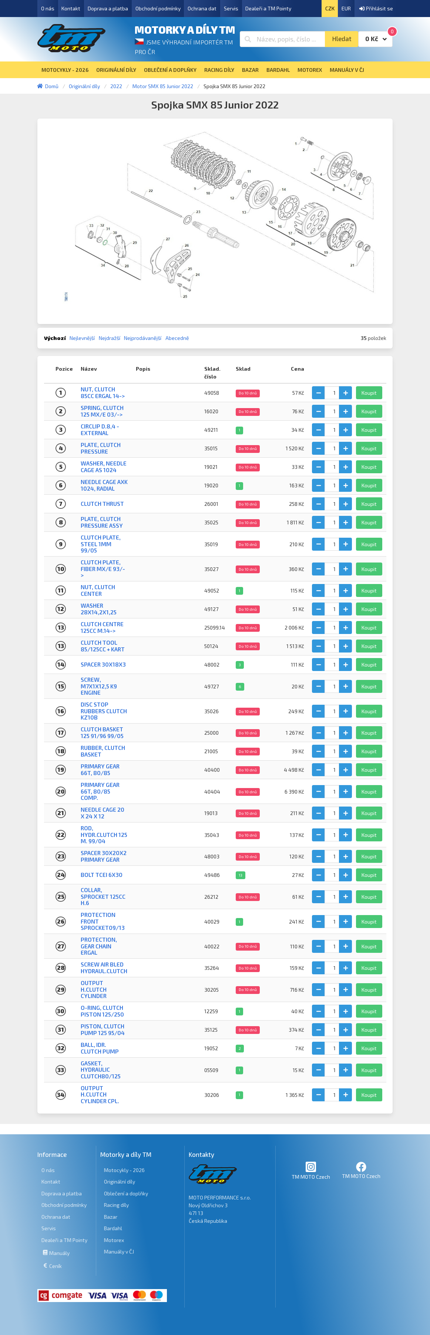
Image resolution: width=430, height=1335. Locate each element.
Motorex (114, 1240)
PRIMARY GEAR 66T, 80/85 (100, 769)
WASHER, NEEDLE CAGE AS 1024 (104, 466)
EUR (346, 8)
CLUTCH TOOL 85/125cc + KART (103, 645)
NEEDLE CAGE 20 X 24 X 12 (102, 812)
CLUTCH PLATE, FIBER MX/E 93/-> (103, 568)
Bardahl (113, 1228)
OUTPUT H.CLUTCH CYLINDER (94, 989)
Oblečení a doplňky (126, 1193)
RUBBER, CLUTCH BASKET (103, 750)
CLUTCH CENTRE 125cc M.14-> (102, 627)
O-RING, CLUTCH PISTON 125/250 (102, 1010)
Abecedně (177, 338)
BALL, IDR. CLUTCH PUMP (100, 1047)
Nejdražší (109, 338)
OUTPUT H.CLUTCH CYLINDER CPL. (100, 1094)
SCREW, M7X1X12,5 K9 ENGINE (99, 686)
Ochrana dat (202, 8)
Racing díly (116, 1205)
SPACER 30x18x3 (103, 664)
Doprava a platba (108, 8)
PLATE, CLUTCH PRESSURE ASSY (102, 521)
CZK (330, 8)
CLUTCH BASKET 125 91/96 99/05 (102, 732)
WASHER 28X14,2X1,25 (99, 608)
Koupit (369, 393)
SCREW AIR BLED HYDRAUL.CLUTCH (104, 967)
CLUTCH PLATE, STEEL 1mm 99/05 (101, 544)
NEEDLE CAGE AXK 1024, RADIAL (104, 484)
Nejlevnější (82, 338)
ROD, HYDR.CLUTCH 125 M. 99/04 (104, 834)
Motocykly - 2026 (124, 1170)
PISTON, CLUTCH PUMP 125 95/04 (103, 1029)
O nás (47, 8)
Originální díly (119, 1181)
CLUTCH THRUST (102, 503)
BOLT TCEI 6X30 (101, 874)
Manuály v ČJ (119, 1251)
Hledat (342, 39)
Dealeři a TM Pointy (268, 8)
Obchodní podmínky (158, 8)
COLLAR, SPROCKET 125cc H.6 (103, 896)
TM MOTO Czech (311, 1170)
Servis (231, 8)
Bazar (110, 1217)
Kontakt (70, 8)
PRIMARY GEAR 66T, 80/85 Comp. (100, 791)
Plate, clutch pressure (101, 447)
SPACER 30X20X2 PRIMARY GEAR (104, 856)
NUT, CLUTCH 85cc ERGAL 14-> (103, 392)
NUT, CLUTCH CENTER (98, 590)
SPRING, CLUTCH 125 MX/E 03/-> (102, 410)
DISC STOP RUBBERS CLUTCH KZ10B (104, 711)
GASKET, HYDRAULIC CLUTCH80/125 (101, 1069)
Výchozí (55, 338)
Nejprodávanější (142, 338)
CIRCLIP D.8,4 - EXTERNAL (100, 429)
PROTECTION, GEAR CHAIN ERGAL (99, 946)
